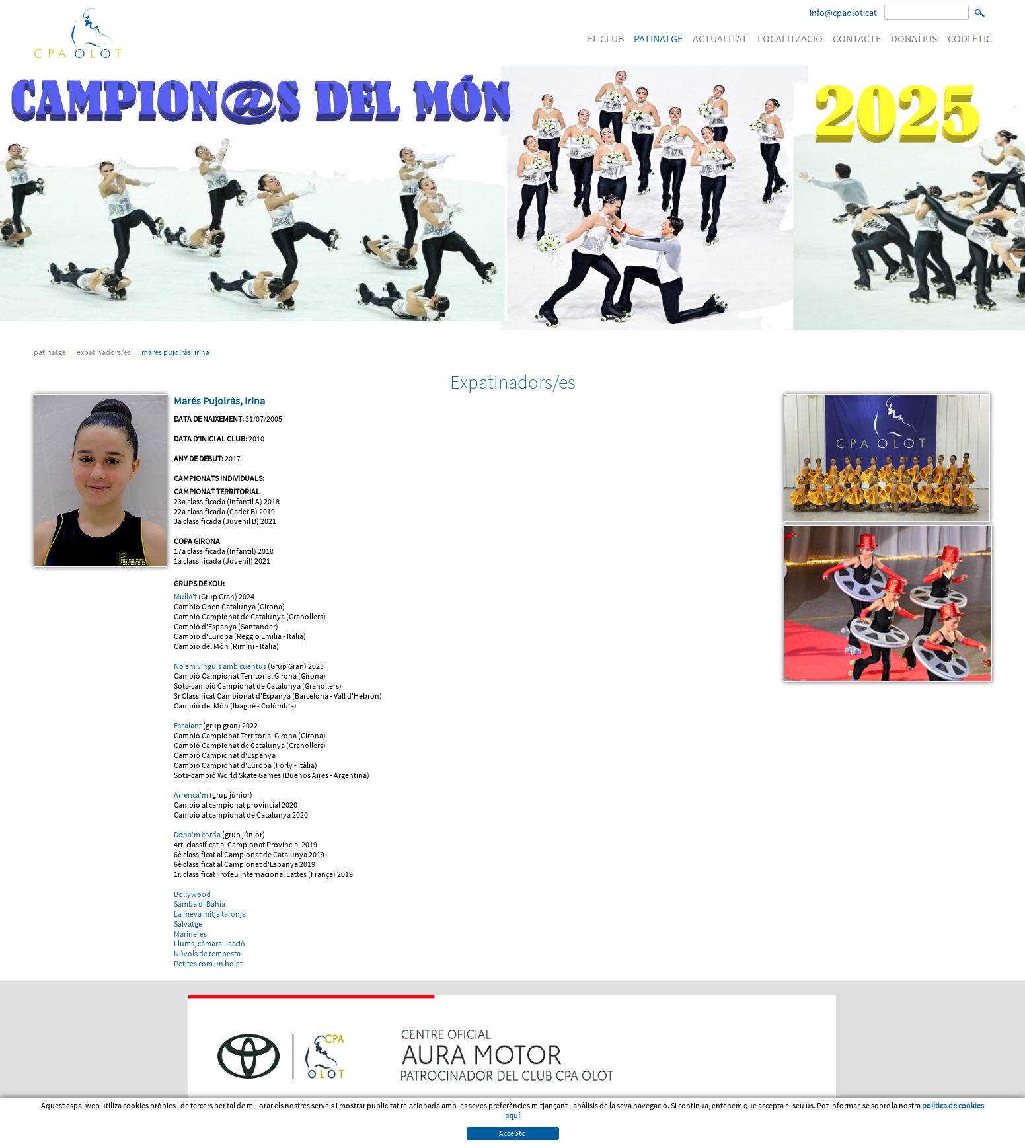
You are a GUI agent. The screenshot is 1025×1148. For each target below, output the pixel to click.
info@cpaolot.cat (843, 13)
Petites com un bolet (208, 963)
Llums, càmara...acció (209, 943)
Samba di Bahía (199, 904)
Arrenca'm (191, 795)
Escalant (188, 725)
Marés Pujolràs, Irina (175, 352)
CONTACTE (857, 38)
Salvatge (188, 924)
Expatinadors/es (104, 352)
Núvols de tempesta (207, 953)
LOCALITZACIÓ (790, 38)
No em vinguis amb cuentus (220, 666)
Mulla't (186, 596)
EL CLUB (606, 38)
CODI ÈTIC (970, 38)
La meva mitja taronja (210, 914)
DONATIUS (914, 38)
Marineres (190, 933)
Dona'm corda (197, 834)
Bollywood (192, 894)
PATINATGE (658, 38)
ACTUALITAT (720, 38)
